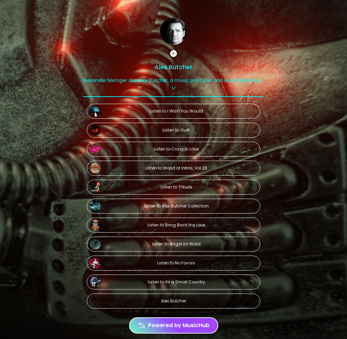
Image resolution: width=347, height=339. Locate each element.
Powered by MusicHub (173, 325)
